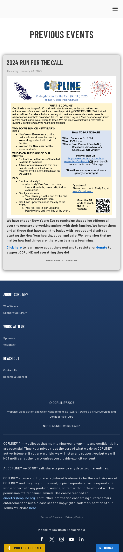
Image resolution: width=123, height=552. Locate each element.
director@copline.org (19, 498)
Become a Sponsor (15, 376)
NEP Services (102, 411)
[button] (115, 9)
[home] (24, 8)
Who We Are (11, 306)
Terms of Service (51, 517)
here (32, 508)
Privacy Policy (74, 517)
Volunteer (9, 344)
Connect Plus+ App (61, 416)
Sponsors (9, 338)
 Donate (108, 548)
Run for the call (25, 548)
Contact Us (10, 370)
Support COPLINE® (15, 312)
